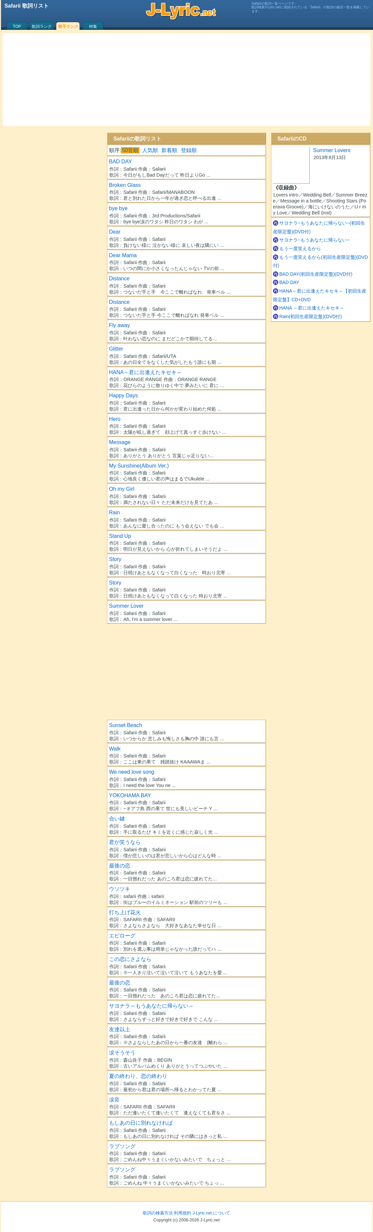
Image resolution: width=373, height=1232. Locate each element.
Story (115, 559)
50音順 (130, 150)
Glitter (116, 349)
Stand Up (120, 536)
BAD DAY (120, 161)
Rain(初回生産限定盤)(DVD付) (310, 316)
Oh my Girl (121, 489)
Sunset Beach (125, 725)
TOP (17, 26)
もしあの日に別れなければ (141, 1123)
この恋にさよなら (130, 959)
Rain (114, 512)
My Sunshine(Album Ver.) (139, 466)
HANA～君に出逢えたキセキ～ (145, 372)
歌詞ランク (42, 26)
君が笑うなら (125, 842)
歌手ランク (68, 26)
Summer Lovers (331, 150)
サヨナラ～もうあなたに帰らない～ (151, 1006)
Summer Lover (126, 606)
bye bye (118, 208)
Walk (115, 749)
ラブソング (122, 1146)
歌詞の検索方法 (158, 1212)
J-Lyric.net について (211, 1212)
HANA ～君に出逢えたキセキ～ (311, 307)
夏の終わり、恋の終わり (138, 1076)
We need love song (131, 772)
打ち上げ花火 (125, 912)
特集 (93, 26)
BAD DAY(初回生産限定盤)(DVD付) (315, 274)
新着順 (169, 150)
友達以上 (119, 1029)
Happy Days (123, 395)
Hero (115, 419)
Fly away (119, 325)
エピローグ (122, 935)
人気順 (150, 150)
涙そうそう (122, 1052)
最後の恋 (119, 865)
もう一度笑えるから (300, 248)
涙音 (114, 1099)
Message (120, 442)
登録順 (189, 150)
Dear (115, 232)
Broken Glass (125, 185)
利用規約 (182, 1212)
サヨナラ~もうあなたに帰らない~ (314, 240)
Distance (119, 278)
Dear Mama (123, 255)
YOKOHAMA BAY (130, 795)
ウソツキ (119, 889)
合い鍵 (117, 818)
